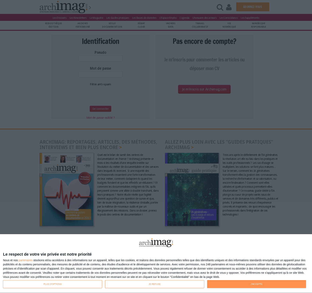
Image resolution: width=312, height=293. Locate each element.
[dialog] (156, 263)
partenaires (26, 260)
